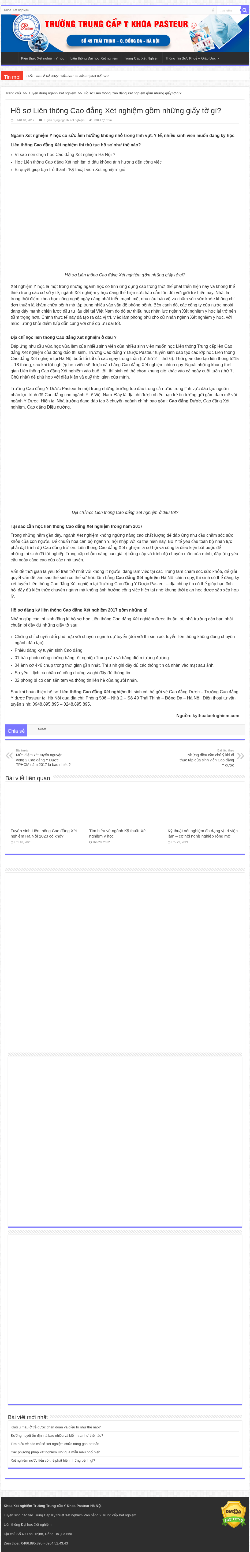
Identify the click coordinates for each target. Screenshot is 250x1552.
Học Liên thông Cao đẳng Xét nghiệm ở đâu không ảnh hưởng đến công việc (88, 162)
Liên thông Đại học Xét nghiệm (94, 58)
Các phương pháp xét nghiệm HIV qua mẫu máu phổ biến (55, 1452)
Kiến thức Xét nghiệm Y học (43, 58)
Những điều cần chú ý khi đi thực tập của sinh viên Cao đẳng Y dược (206, 757)
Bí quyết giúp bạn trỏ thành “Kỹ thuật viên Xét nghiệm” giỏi (70, 169)
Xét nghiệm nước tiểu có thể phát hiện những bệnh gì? (53, 1460)
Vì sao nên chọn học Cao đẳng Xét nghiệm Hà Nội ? (65, 154)
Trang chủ (13, 93)
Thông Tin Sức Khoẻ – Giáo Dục (190, 58)
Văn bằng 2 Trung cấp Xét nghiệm (110, 1515)
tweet (42, 729)
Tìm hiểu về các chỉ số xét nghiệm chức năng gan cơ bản (55, 1444)
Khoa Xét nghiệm (16, 10)
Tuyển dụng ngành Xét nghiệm (52, 93)
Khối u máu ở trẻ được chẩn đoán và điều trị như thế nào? (67, 76)
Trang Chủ (11, 57)
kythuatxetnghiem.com (216, 715)
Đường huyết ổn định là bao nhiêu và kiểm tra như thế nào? (57, 1436)
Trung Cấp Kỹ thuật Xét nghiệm (58, 1515)
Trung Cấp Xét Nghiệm (141, 58)
